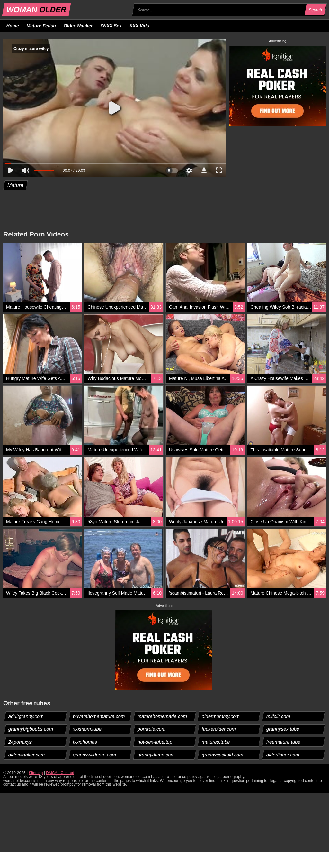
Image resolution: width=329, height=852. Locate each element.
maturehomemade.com (162, 716)
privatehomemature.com (98, 716)
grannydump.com (156, 754)
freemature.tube (283, 742)
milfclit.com (278, 716)
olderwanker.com (26, 754)
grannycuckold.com (222, 754)
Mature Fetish (41, 25)
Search (315, 9)
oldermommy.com (220, 716)
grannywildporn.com (94, 754)
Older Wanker (78, 25)
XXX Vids (139, 25)
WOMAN (36, 9)
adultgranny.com (26, 716)
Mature (15, 185)
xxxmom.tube (87, 729)
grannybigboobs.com (31, 729)
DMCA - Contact (60, 773)
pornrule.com (151, 729)
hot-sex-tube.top (155, 742)
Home (13, 25)
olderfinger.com (283, 754)
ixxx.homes (84, 742)
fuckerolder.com (218, 729)
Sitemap (36, 773)
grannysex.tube (283, 729)
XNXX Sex (111, 25)
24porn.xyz (20, 742)
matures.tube (216, 742)
